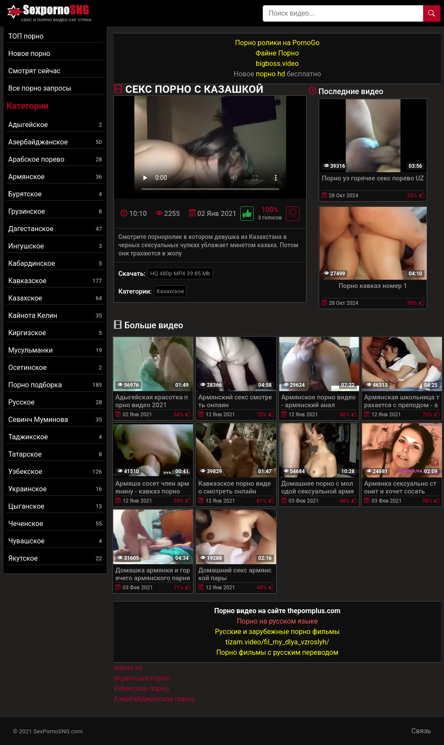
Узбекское (55, 471)
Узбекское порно (141, 688)
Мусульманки (55, 350)
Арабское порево (55, 159)
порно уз (128, 667)
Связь (421, 731)
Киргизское (55, 333)
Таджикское (55, 437)
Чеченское (55, 524)
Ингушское (55, 246)
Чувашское (55, 541)
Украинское (55, 489)
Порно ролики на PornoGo (277, 43)
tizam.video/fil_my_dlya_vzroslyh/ (277, 642)
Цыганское (55, 506)
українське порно (142, 678)
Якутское (55, 558)
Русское (55, 402)
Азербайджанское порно (154, 699)
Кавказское (55, 281)
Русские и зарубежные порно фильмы (277, 631)
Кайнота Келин (55, 315)
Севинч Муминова (55, 419)
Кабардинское (55, 263)
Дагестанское (55, 229)
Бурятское (55, 194)
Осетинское (55, 367)
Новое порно (29, 53)
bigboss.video (277, 63)
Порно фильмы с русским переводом (277, 652)
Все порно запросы (39, 88)
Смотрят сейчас (34, 71)
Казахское (55, 298)
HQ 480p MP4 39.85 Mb (180, 273)
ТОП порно (25, 36)
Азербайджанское (55, 142)
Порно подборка (55, 385)
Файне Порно (277, 53)
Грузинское (55, 211)
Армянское (55, 177)
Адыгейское (55, 125)
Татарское (55, 454)
